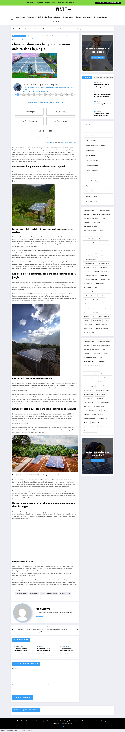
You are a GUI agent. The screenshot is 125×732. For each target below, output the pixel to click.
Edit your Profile (64, 612)
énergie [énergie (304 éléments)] (107, 320)
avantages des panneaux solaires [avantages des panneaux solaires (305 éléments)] (101, 214)
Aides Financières (90, 125)
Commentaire (108, 77)
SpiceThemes (66, 726)
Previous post (39, 627)
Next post (49, 627)
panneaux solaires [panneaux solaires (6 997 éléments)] (105, 279)
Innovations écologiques (92, 165)
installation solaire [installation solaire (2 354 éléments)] (105, 251)
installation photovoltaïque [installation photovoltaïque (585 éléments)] (90, 251)
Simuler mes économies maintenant (108, 3)
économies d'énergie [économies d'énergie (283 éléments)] (103, 316)
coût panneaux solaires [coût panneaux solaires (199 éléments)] (90, 231)
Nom (27, 688)
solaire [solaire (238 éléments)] (85, 300)
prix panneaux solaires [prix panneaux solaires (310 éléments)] (104, 292)
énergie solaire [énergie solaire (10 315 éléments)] (88, 328)
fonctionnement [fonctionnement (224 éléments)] (103, 239)
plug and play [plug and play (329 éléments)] (87, 287)
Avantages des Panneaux (92, 130)
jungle (49, 36)
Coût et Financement (29, 17)
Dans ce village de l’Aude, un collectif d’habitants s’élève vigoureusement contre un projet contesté (102, 95)
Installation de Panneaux (19, 36)
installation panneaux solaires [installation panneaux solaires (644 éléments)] (91, 247)
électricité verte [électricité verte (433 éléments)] (97, 320)
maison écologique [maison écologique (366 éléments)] (105, 267)
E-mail (61, 688)
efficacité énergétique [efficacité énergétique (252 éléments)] (89, 239)
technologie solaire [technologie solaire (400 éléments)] (89, 308)
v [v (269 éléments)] (84, 312)
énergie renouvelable (35, 36)
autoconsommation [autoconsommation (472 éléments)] (89, 210)
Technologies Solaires (91, 201)
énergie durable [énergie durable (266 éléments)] (88, 324)
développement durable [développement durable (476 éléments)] (90, 235)
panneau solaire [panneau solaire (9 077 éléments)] (104, 275)
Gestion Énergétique (91, 155)
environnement (44, 36)
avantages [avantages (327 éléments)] (86, 214)
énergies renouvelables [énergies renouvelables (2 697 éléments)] (102, 328)
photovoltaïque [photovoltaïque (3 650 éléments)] (88, 283)
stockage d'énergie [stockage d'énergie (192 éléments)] (96, 300)
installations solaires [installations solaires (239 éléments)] (89, 255)
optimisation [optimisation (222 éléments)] (87, 271)
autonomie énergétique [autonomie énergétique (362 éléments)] (104, 210)
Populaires (98, 77)
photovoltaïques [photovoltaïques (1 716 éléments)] (100, 283)
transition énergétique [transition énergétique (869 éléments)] (103, 308)
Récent (87, 77)
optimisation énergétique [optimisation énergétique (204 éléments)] (100, 271)
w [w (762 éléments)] (104, 410)
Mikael (17, 646)
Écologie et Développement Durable (49, 17)
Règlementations (90, 186)
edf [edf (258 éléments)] (101, 235)
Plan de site (56, 22)
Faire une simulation (97, 57)
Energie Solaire (68, 17)
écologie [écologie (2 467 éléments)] (95, 312)
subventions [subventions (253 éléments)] (87, 304)
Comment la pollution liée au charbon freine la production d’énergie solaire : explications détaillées (102, 105)
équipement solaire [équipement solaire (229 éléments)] (89, 332)
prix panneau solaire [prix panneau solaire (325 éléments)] (89, 292)
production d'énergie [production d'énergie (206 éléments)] (89, 296)
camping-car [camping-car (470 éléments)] (87, 222)
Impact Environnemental (92, 160)
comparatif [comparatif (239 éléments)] (97, 222)
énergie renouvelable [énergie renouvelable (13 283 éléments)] (101, 324)
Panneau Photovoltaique (84, 17)
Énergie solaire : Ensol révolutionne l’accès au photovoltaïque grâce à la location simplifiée (102, 114)
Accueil (18, 17)
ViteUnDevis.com (65, 142)
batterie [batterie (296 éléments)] (104, 218)
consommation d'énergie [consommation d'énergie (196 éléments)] (90, 226)
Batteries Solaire (90, 135)
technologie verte (65, 36)
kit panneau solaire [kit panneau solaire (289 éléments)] (104, 263)
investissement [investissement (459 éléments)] (101, 255)
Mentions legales (67, 22)
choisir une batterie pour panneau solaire (30, 631)
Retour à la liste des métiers (45, 138)
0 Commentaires (38, 39)
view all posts (39, 616)
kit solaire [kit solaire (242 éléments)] (86, 267)
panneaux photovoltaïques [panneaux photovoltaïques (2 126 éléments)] (90, 279)
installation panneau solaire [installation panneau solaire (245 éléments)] (100, 243)
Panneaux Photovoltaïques (92, 181)
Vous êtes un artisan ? (73, 142)
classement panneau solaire (57, 630)
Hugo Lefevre (17, 39)
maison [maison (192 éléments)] (95, 267)
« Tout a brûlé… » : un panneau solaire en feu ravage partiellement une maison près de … (44, 649)
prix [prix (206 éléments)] (96, 287)
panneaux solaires (56, 36)
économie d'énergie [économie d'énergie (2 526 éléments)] (89, 316)
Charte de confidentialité (49, 142)
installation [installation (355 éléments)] (86, 243)
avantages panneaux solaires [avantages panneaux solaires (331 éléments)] (91, 218)
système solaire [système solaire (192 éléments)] (98, 304)
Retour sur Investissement (92, 191)
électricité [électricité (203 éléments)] (86, 320)
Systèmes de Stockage (101, 17)
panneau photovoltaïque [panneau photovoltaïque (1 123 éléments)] (90, 275)
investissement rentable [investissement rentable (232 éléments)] (90, 259)
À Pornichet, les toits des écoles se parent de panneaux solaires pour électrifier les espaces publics (22, 649)
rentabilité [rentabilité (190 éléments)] (101, 296)
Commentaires (45, 674)
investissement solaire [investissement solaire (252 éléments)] (89, 263)
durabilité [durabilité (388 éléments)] (102, 231)
